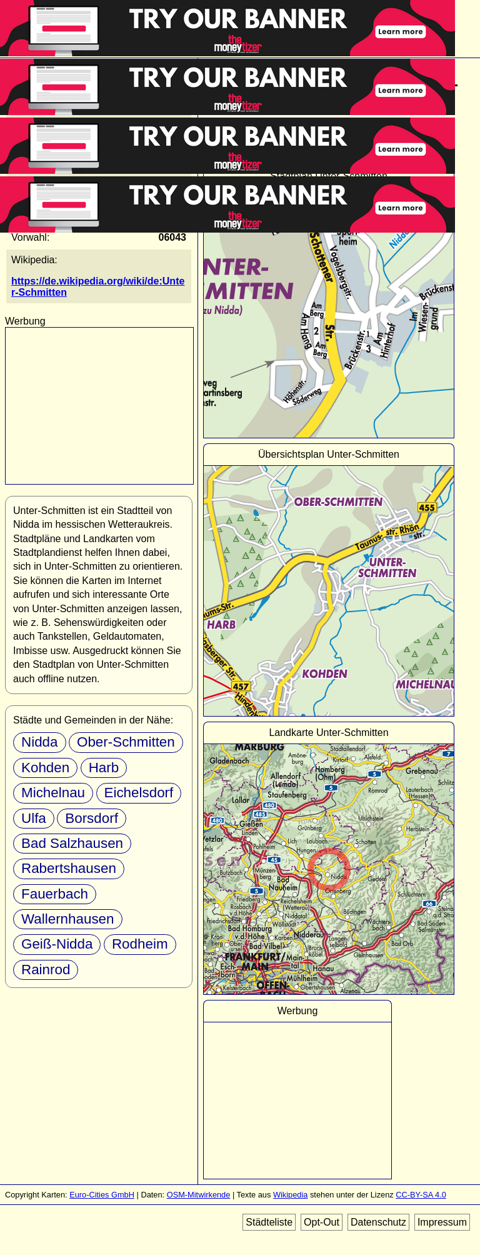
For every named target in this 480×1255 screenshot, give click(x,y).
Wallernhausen (67, 919)
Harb (104, 767)
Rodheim (140, 944)
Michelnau (53, 792)
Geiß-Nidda (56, 944)
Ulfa (33, 818)
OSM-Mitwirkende (199, 1194)
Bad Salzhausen (72, 843)
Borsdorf (91, 818)
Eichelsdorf (139, 792)
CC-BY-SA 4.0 (421, 1194)
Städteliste (269, 1222)
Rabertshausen (68, 868)
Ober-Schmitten (126, 742)
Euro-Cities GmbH (101, 1194)
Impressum (442, 1222)
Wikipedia (290, 1194)
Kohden (45, 767)
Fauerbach (54, 894)
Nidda (39, 742)
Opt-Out (321, 1222)
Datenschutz (378, 1222)
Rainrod (45, 969)
